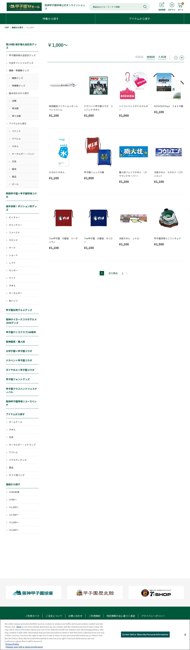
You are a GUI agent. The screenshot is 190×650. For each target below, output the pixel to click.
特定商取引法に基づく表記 (121, 616)
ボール (15, 184)
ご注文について (54, 616)
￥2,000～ (14, 522)
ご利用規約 (94, 616)
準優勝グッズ (18, 85)
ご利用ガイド (32, 616)
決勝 (14, 100)
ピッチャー (14, 217)
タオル (15, 146)
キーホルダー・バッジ (23, 153)
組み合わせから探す (19, 93)
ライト (12, 277)
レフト (12, 262)
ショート (13, 255)
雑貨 (14, 168)
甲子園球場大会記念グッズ (22, 55)
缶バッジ (13, 300)
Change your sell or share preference (24, 647)
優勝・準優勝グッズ (19, 70)
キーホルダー (15, 293)
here (19, 626)
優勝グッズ (17, 78)
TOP (6, 27)
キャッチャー (15, 224)
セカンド (13, 240)
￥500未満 (14, 491)
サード (12, 247)
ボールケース (15, 421)
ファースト (14, 232)
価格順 (151, 57)
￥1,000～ (30, 27)
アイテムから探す (18, 123)
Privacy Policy (12, 644)
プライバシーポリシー (153, 616)
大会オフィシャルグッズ (21, 62)
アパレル (16, 138)
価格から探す (17, 27)
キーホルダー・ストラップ (22, 444)
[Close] (185, 634)
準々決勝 (16, 115)
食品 (14, 176)
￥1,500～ (14, 514)
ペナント (16, 131)
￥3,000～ (14, 529)
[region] (95, 634)
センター (13, 270)
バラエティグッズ (18, 459)
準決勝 (15, 108)
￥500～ (13, 499)
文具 (14, 161)
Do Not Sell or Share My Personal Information (145, 634)
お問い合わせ (75, 616)
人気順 (162, 57)
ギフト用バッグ (16, 475)
